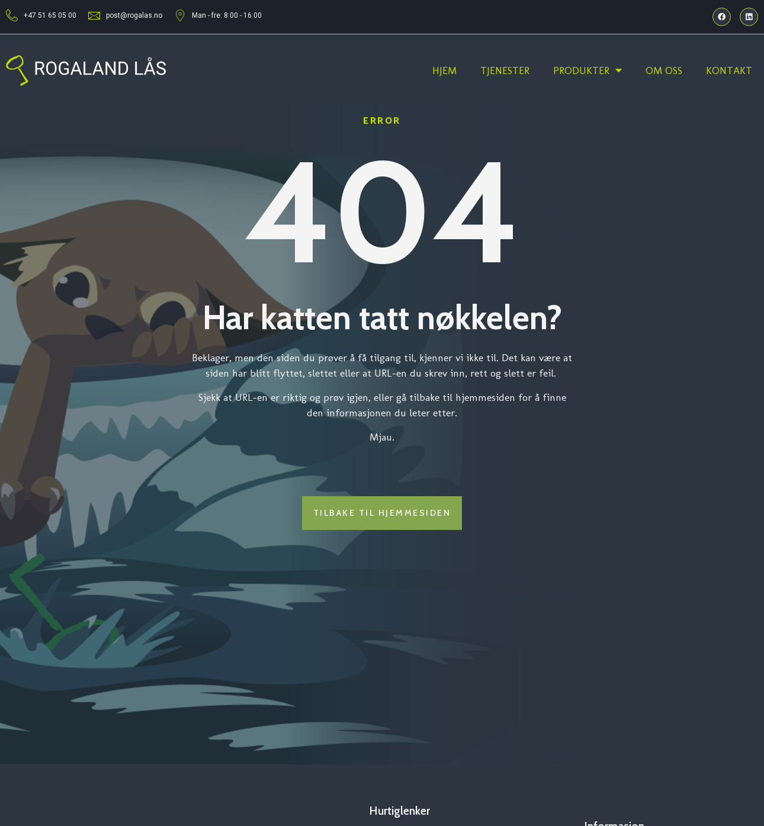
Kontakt (729, 70)
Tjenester (504, 70)
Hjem (444, 70)
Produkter (587, 70)
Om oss (664, 70)
